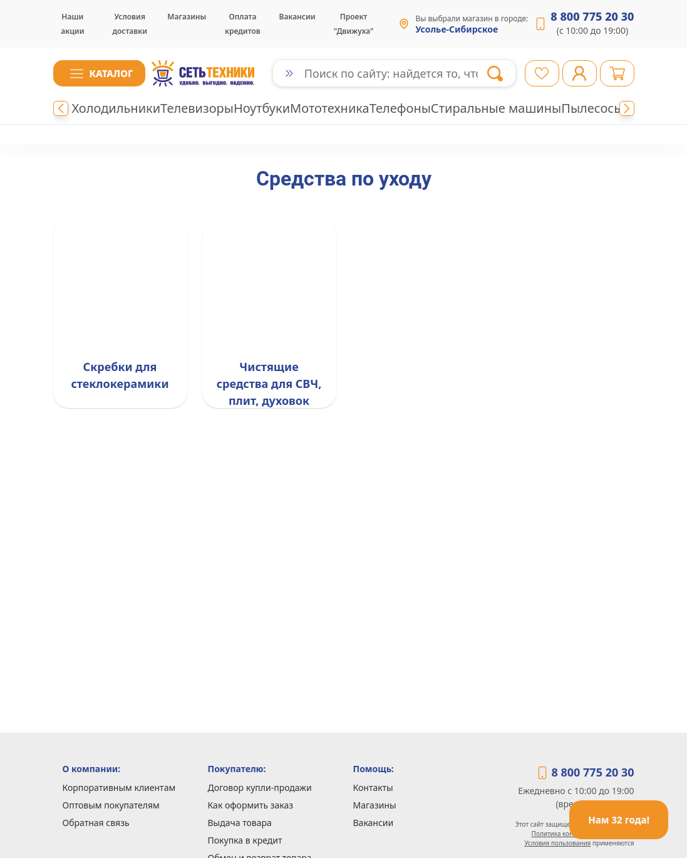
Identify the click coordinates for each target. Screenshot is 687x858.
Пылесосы (592, 108)
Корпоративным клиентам (119, 787)
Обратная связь (96, 823)
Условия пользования (557, 843)
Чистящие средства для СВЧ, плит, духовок (269, 383)
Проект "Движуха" (354, 23)
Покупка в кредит (245, 840)
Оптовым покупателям (111, 805)
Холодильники (116, 108)
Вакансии (297, 16)
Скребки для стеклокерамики (119, 375)
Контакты (373, 787)
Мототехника (329, 108)
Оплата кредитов (243, 23)
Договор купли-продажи (260, 787)
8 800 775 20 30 (592, 16)
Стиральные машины (496, 108)
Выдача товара (240, 823)
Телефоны (400, 108)
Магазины (186, 16)
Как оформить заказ (251, 805)
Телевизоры (197, 108)
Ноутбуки (262, 108)
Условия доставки (129, 23)
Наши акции (72, 23)
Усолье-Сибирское (456, 29)
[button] (99, 73)
